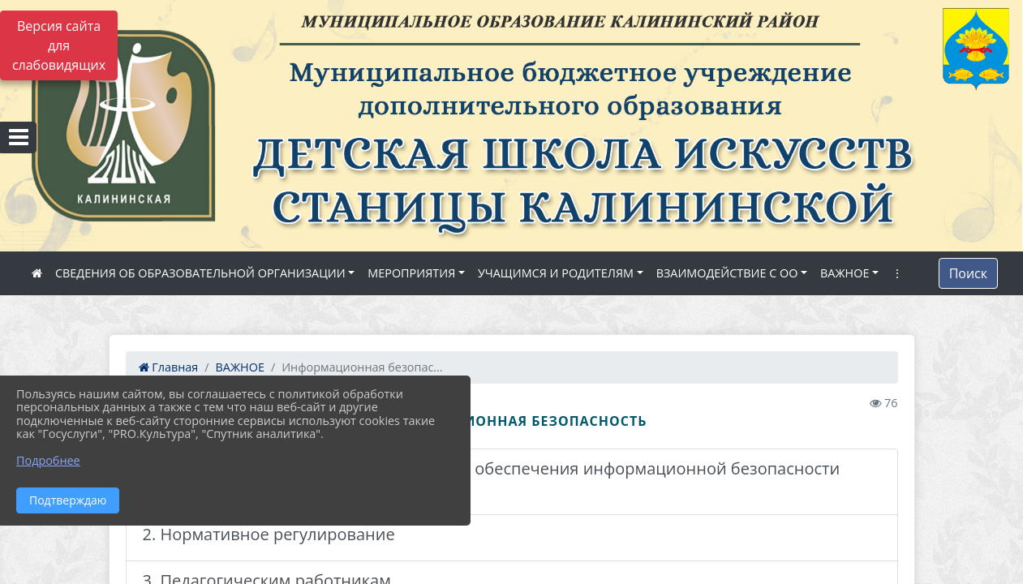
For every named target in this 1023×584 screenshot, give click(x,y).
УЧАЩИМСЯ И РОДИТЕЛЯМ (556, 273)
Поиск (968, 273)
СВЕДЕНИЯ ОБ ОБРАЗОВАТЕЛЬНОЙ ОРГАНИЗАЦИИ (200, 273)
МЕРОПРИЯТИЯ (411, 273)
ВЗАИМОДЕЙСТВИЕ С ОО (727, 273)
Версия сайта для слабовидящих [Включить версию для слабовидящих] (58, 45)
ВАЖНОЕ (844, 273)
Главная (169, 367)
